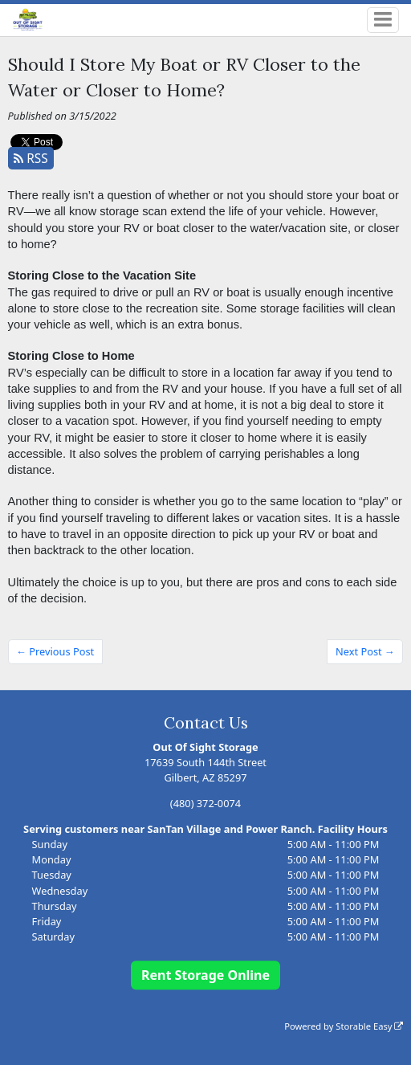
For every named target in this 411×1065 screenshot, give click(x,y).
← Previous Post (55, 651)
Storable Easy (369, 1026)
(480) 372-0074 (205, 803)
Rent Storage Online (205, 975)
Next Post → (365, 651)
